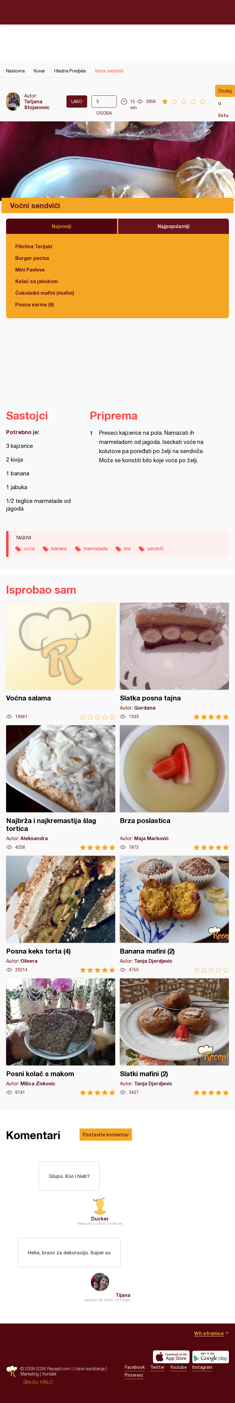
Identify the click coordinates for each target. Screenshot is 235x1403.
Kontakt (49, 1373)
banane (59, 548)
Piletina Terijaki (33, 246)
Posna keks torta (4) (60, 914)
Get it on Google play (210, 1356)
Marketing (29, 1373)
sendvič (155, 548)
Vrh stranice (209, 1333)
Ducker (100, 1218)
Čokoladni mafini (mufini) (44, 293)
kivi (127, 548)
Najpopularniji (174, 226)
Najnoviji (61, 226)
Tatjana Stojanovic (37, 104)
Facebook (135, 1367)
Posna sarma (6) (34, 304)
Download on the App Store (171, 1356)
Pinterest (134, 1375)
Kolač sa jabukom (36, 281)
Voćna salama (60, 661)
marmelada (96, 548)
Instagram (202, 1367)
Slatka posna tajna (174, 661)
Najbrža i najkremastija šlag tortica (60, 787)
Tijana (123, 1295)
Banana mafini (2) (174, 914)
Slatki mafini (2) (174, 1036)
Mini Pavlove (30, 269)
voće (29, 548)
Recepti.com (118, 12)
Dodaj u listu (225, 92)
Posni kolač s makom (60, 1036)
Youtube (178, 1367)
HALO (46, 1382)
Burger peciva (32, 258)
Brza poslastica (174, 787)
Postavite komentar (106, 1134)
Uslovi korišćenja (89, 1368)
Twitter (157, 1367)
